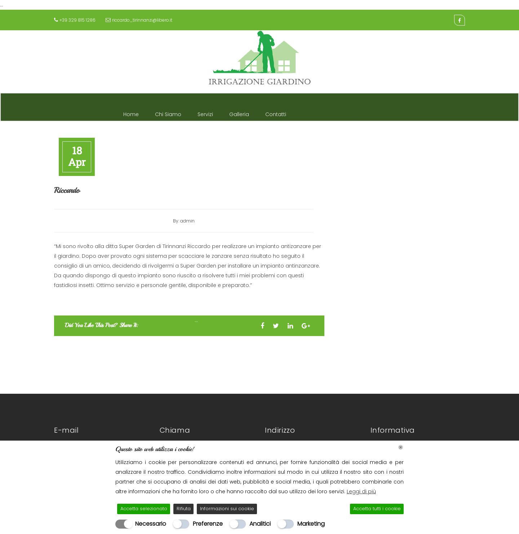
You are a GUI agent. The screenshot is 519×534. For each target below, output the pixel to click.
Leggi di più (361, 491)
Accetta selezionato (143, 508)
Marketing (311, 524)
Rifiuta (184, 508)
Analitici (260, 524)
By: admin (184, 221)
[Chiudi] (401, 447)
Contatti (275, 112)
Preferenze (208, 524)
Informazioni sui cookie (227, 508)
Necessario (150, 524)
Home (131, 112)
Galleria (239, 112)
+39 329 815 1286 (77, 20)
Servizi (205, 112)
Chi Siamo (168, 112)
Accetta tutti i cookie (377, 508)
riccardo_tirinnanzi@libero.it (142, 20)
